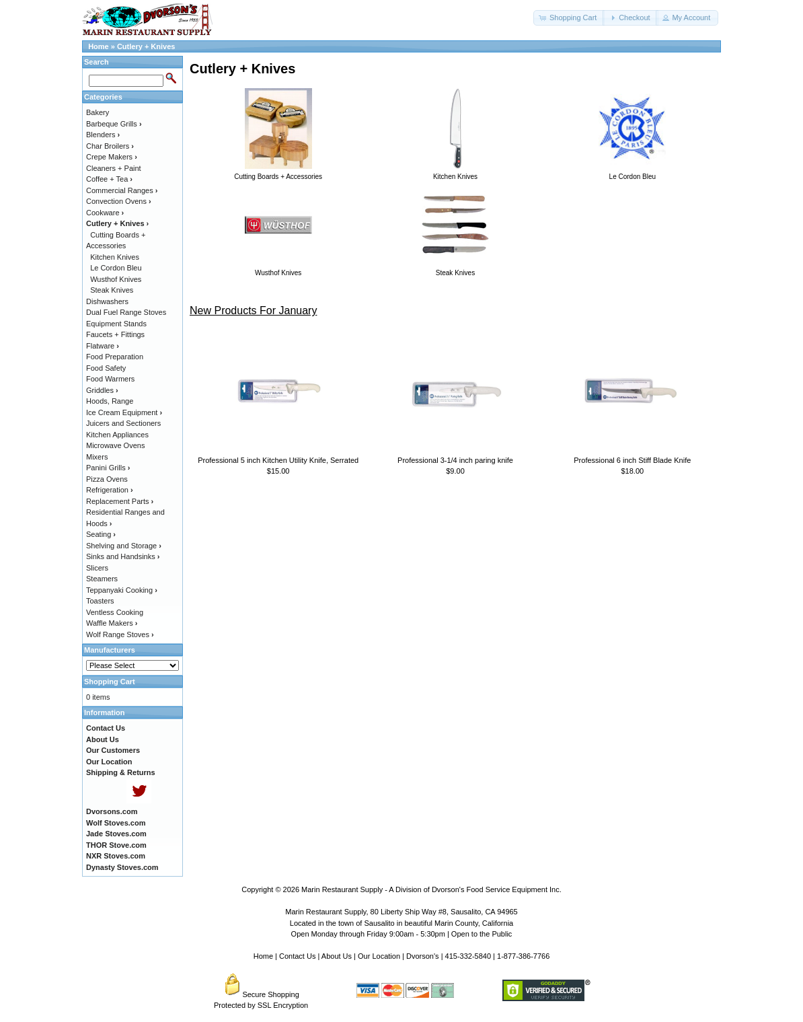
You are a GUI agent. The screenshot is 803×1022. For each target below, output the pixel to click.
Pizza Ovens (107, 479)
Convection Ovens (118, 201)
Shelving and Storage (123, 546)
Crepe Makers (111, 157)
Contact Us (297, 956)
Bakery (97, 112)
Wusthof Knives (115, 279)
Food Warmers (110, 379)
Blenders (103, 135)
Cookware (105, 213)
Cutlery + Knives (146, 46)
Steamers (102, 579)
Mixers (97, 457)
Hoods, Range (109, 401)
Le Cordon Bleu (115, 268)
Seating (101, 534)
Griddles (102, 390)
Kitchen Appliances (117, 435)
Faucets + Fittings (115, 334)
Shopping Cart (109, 682)
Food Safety (106, 368)
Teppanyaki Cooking (121, 590)
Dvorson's (422, 956)
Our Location (379, 956)
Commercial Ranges (121, 190)
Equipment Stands (116, 324)
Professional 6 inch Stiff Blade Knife (632, 460)
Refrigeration (109, 490)
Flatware (102, 346)
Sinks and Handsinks (122, 556)
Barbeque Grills (114, 124)
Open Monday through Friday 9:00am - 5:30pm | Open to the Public (401, 934)
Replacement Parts (119, 501)
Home (98, 46)
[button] (569, 18)
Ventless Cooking (114, 612)
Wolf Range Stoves (120, 634)
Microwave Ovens (115, 445)
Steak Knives (111, 290)
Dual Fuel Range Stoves (126, 312)
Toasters (100, 601)
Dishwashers (107, 301)
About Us (336, 956)
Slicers (97, 568)
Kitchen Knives (114, 257)
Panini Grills (108, 468)
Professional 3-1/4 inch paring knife (455, 460)
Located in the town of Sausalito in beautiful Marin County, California (401, 923)
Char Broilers (110, 146)
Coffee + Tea (109, 179)
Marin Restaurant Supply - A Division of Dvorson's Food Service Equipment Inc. (431, 889)
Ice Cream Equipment (124, 412)
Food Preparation (114, 357)
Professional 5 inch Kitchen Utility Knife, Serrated (278, 460)
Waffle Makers (111, 623)
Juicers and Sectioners (123, 423)
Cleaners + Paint (113, 168)
